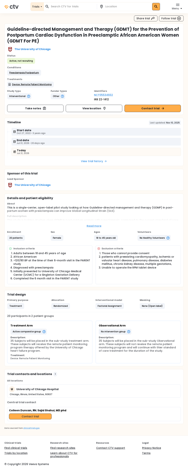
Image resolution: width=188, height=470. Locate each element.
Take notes (35, 108)
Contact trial (153, 108)
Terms (146, 453)
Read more (94, 226)
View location (94, 108)
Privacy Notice (151, 448)
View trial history (94, 161)
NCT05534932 (103, 95)
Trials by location (16, 453)
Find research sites (62, 448)
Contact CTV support (110, 448)
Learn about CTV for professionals (63, 454)
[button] (24, 73)
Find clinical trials (15, 448)
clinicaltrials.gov (31, 428)
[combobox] (72, 6)
